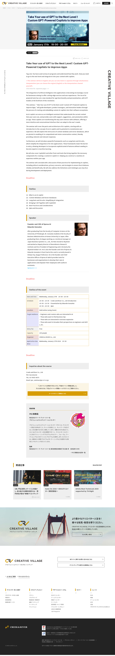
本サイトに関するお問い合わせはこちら (81, 560)
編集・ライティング (34, 604)
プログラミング (33, 599)
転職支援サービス (10, 604)
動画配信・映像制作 (34, 602)
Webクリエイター (56, 597)
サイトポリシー (59, 644)
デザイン (31, 597)
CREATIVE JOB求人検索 (12, 597)
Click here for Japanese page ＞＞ (37, 88)
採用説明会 (8, 602)
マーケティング (33, 606)
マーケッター (54, 604)
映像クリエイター (55, 602)
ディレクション (33, 609)
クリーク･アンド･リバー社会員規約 (86, 642)
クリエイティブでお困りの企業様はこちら (81, 567)
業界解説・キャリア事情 (57, 606)
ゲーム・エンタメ (94, 602)
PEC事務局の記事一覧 (78, 453)
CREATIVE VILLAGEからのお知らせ (100, 609)
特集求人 (7, 599)
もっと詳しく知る (82, 535)
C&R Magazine (55, 613)
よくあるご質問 (11, 578)
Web (91, 597)
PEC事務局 (33, 414)
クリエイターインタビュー (58, 609)
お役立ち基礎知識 (56, 611)
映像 (91, 599)
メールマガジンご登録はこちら (57, 394)
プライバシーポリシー (70, 642)
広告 (91, 604)
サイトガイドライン (24, 578)
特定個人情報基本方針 (47, 644)
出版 (91, 606)
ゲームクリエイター (56, 599)
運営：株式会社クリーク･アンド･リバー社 (52, 642)
